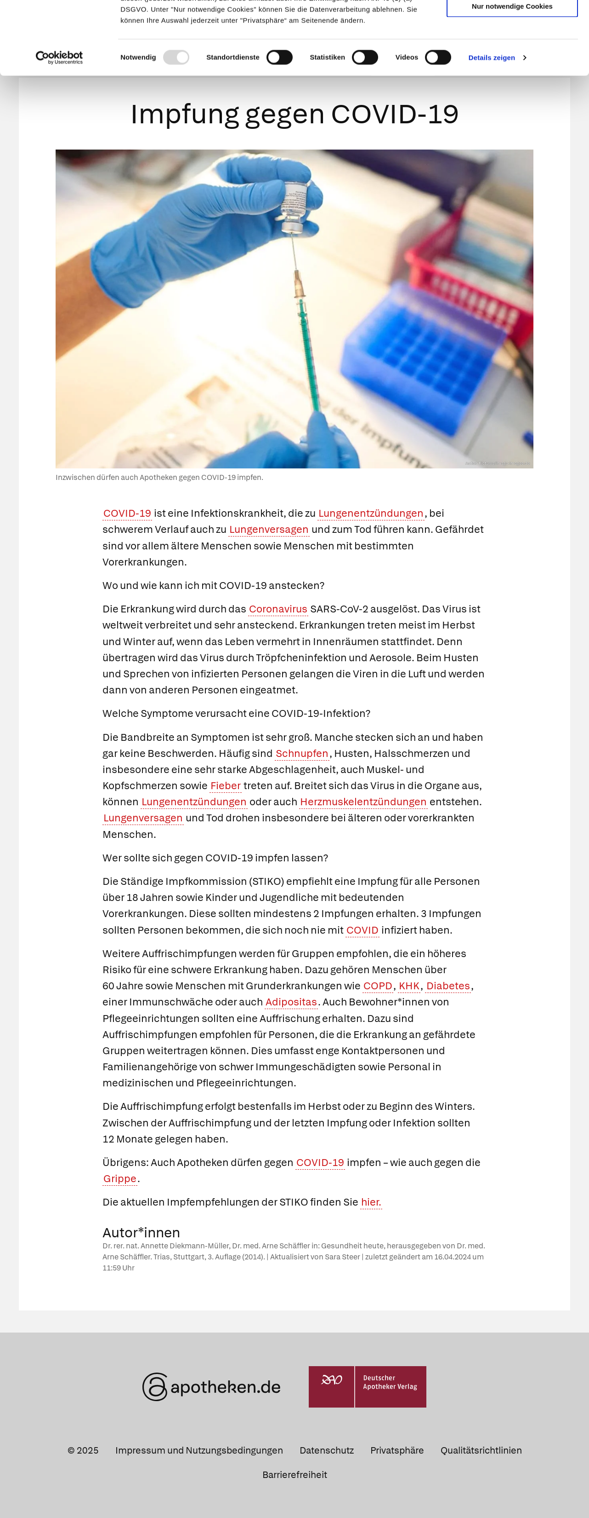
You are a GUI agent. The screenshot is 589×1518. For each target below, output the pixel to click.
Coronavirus (278, 607)
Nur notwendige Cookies (512, 74)
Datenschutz (327, 1449)
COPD (377, 984)
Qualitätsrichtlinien (481, 1449)
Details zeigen (492, 126)
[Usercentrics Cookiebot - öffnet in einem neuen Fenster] (59, 126)
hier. (371, 1200)
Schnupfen (302, 751)
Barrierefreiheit (294, 1473)
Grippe (119, 1176)
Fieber (225, 784)
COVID (362, 928)
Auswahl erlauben (512, 48)
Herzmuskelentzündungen (363, 800)
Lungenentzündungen (371, 512)
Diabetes (448, 984)
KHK (409, 984)
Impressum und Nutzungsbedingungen (199, 1449)
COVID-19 (127, 512)
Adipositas (291, 1000)
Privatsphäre (397, 1449)
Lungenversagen (269, 528)
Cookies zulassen (512, 22)
